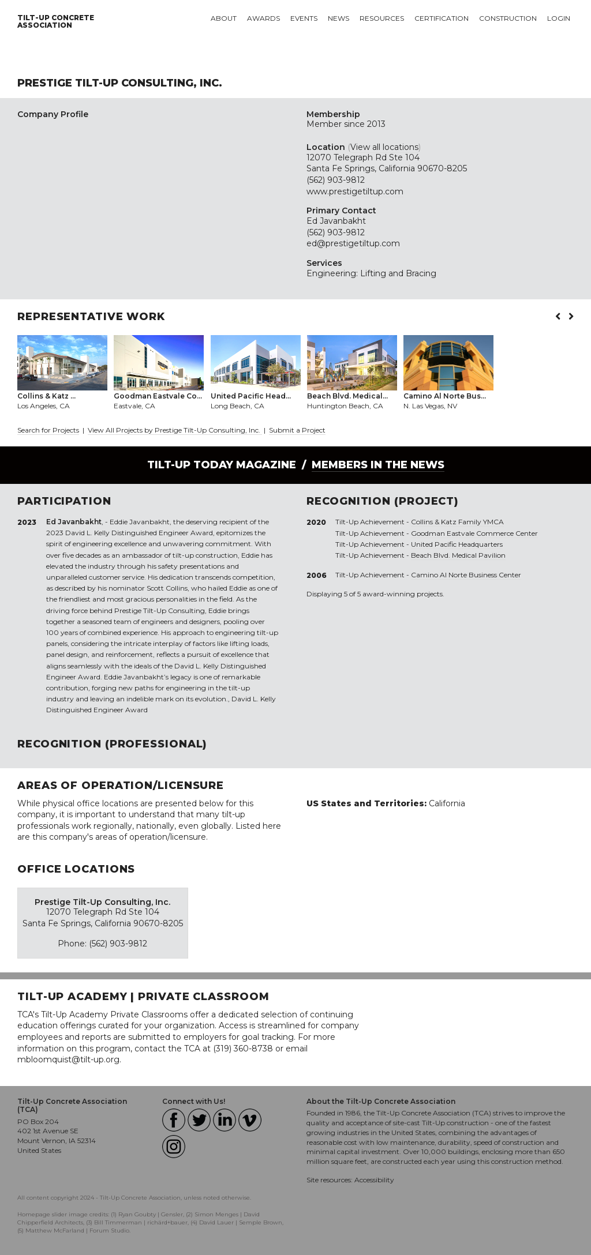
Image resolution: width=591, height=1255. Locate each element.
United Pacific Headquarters (457, 544)
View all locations (384, 147)
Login (558, 18)
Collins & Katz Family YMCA (457, 521)
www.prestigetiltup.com (354, 191)
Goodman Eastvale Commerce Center (474, 533)
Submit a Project (297, 430)
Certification (441, 18)
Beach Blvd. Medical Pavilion (458, 555)
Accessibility (374, 1179)
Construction (508, 18)
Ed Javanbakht (336, 221)
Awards (263, 18)
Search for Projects (48, 430)
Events (303, 18)
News (338, 18)
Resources (382, 18)
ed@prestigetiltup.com (353, 243)
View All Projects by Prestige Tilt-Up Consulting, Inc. (175, 430)
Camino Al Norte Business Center (466, 574)
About (224, 18)
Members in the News (378, 465)
